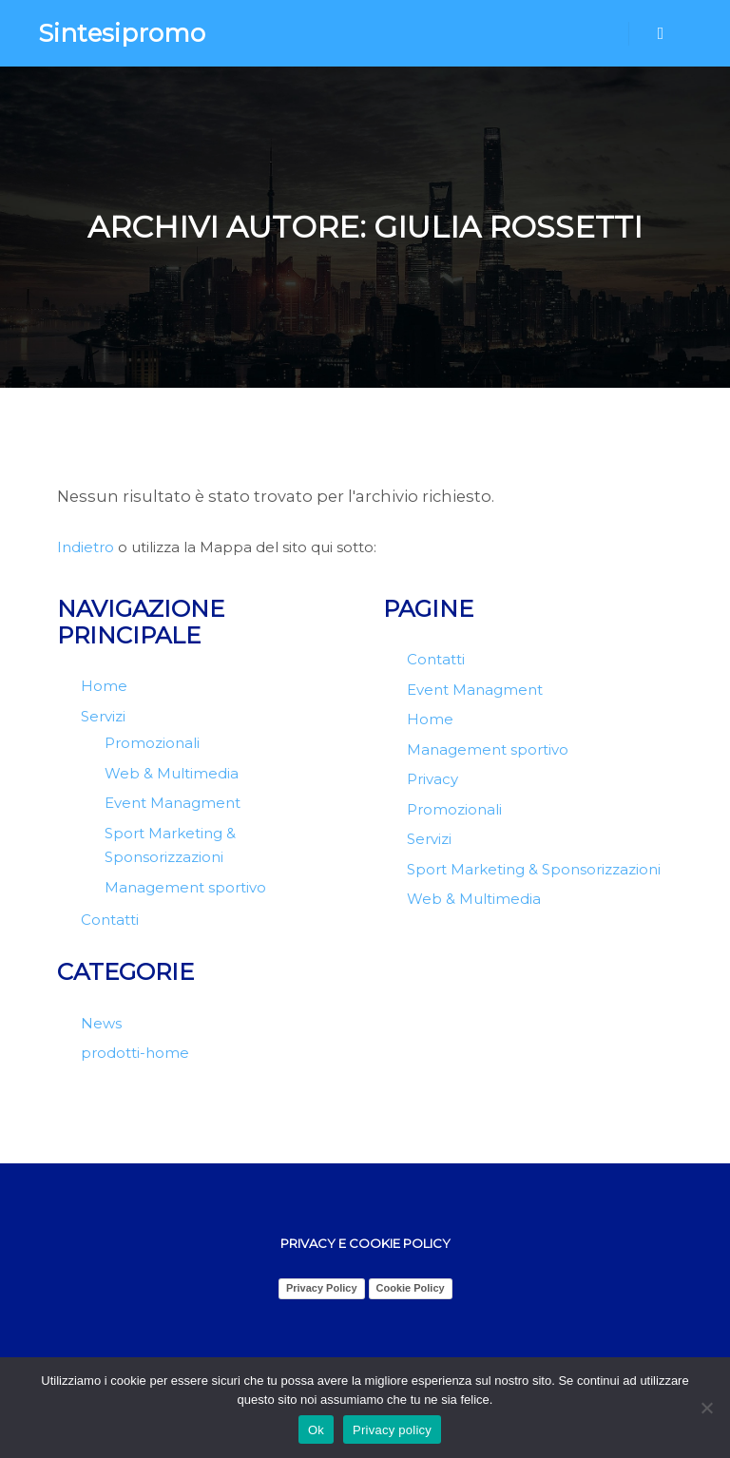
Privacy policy (392, 1430)
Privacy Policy (321, 1288)
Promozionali (152, 743)
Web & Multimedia (172, 773)
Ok (316, 1430)
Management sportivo (185, 887)
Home (104, 686)
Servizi (103, 716)
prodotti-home (135, 1053)
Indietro (85, 547)
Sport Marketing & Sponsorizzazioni (534, 869)
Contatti (110, 920)
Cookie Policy (410, 1288)
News (101, 1023)
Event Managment (172, 803)
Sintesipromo (121, 33)
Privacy (432, 779)
